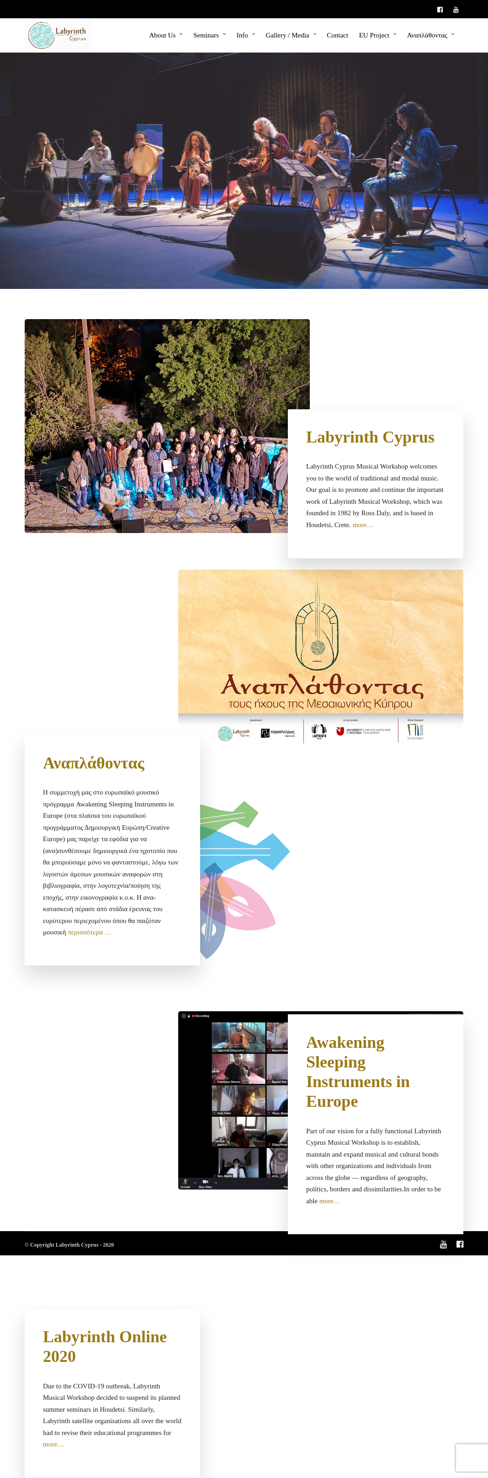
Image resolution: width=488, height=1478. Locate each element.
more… (363, 524)
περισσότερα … (89, 932)
